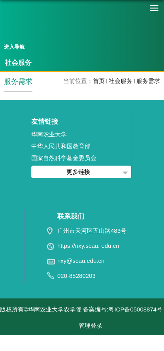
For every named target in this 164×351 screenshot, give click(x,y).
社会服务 (120, 80)
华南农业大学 (49, 134)
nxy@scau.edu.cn (80, 260)
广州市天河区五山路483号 (91, 230)
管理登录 (90, 325)
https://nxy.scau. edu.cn (88, 245)
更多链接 (78, 171)
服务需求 (148, 80)
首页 (99, 80)
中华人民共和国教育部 (60, 146)
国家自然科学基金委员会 (63, 158)
